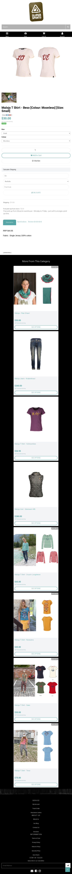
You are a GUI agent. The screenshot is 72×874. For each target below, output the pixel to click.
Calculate (36, 193)
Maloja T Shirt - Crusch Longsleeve (27, 574)
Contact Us (36, 827)
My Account (36, 804)
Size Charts (36, 855)
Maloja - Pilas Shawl (22, 313)
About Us (36, 819)
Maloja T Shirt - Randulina (24, 640)
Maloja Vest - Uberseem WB (25, 509)
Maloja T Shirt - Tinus (22, 770)
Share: (7, 115)
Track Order (36, 808)
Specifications (21, 222)
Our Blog (36, 823)
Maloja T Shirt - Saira (22, 705)
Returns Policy (36, 847)
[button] (67, 869)
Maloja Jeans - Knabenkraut (25, 378)
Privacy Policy (36, 842)
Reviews (35, 222)
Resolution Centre (36, 813)
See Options (35, 327)
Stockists (36, 832)
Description (9, 222)
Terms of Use (36, 838)
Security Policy (36, 851)
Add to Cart (36, 155)
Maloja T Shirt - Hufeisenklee (25, 444)
